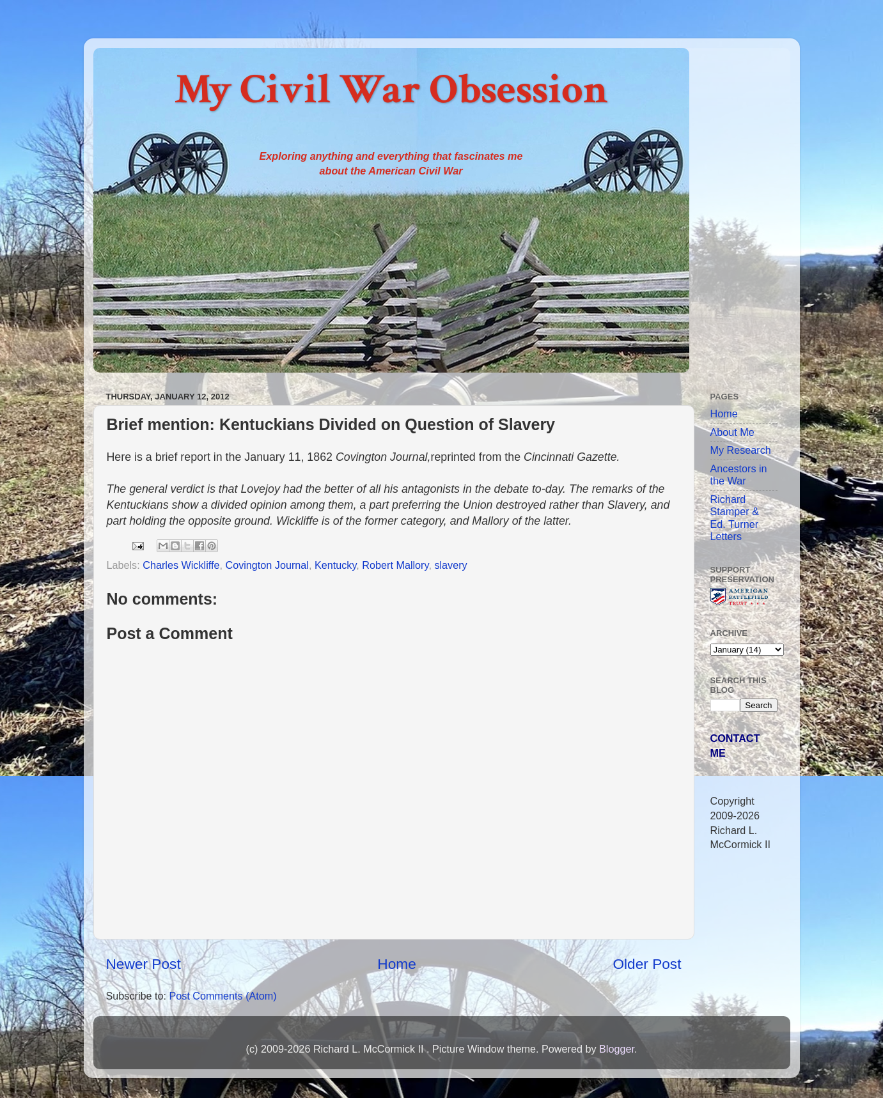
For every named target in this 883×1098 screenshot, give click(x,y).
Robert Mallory (395, 565)
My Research (740, 450)
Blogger (616, 1049)
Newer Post (143, 963)
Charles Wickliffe (181, 565)
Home (396, 963)
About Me (732, 432)
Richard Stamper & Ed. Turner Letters (734, 517)
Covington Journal (266, 565)
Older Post (647, 963)
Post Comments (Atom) (222, 995)
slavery (450, 565)
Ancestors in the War (738, 474)
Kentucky (335, 565)
